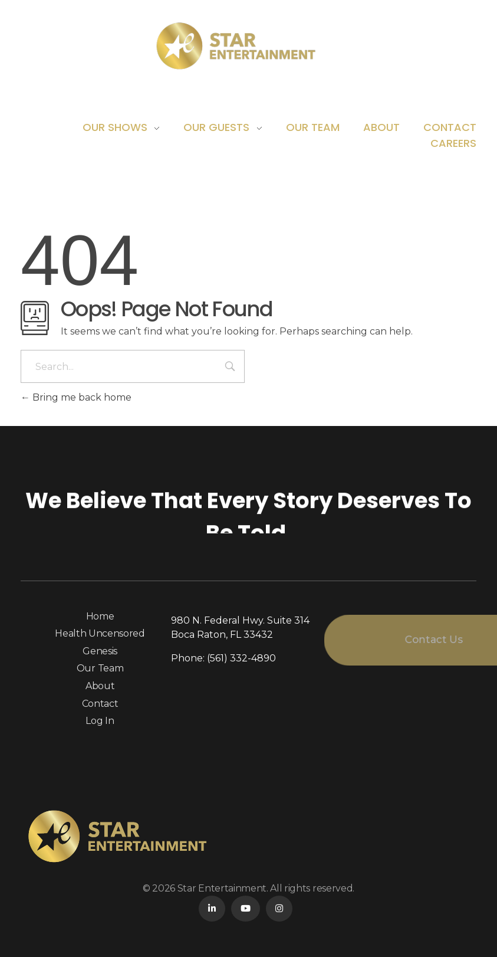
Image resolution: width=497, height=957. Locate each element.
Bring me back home (76, 397)
